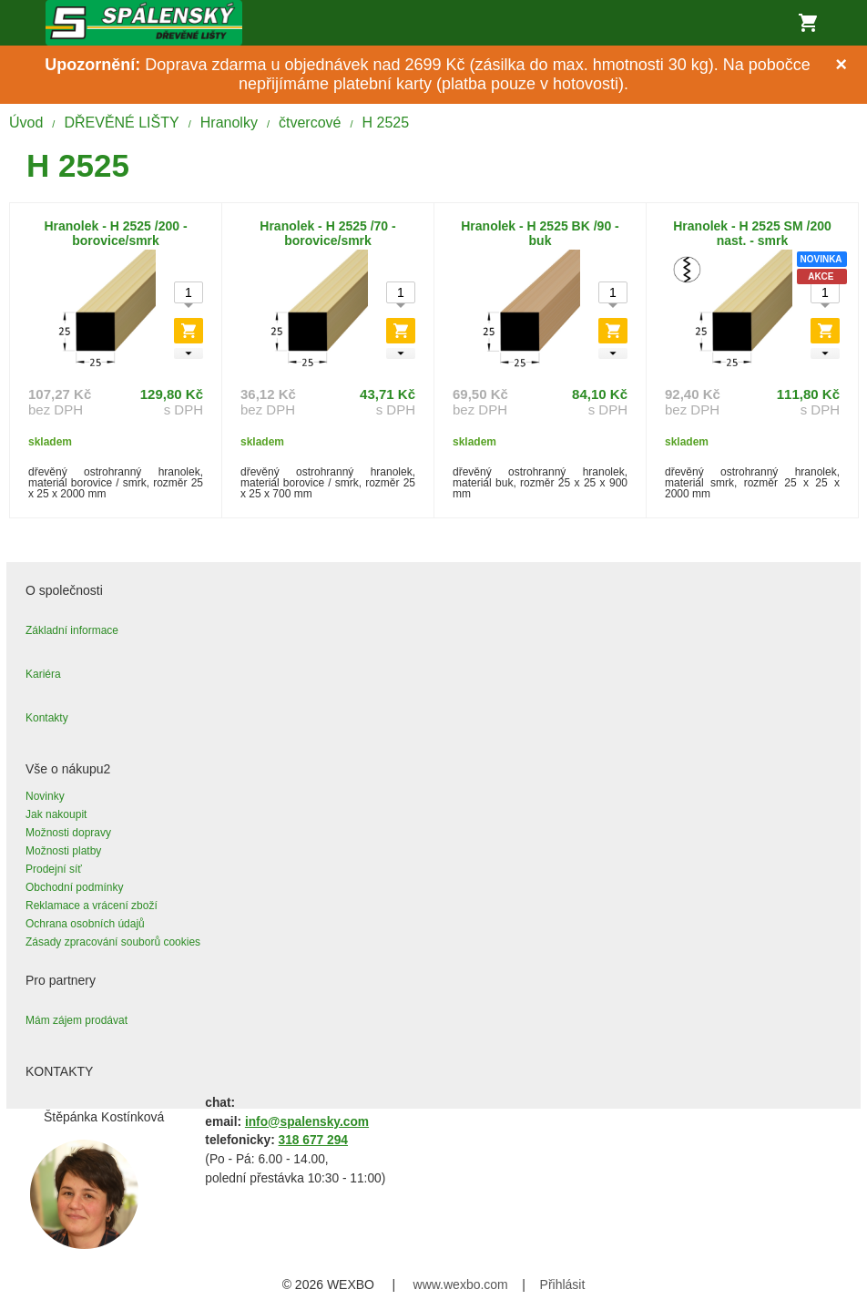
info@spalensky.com (307, 1122)
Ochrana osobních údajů (85, 923)
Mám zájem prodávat (77, 1020)
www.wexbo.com (460, 1284)
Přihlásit (563, 1284)
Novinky (45, 796)
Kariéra (43, 674)
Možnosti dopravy (68, 832)
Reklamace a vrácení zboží (92, 905)
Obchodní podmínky (74, 887)
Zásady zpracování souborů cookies (113, 942)
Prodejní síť (54, 869)
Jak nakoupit (56, 814)
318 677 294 (313, 1140)
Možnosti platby (63, 850)
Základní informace (72, 630)
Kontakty (47, 717)
